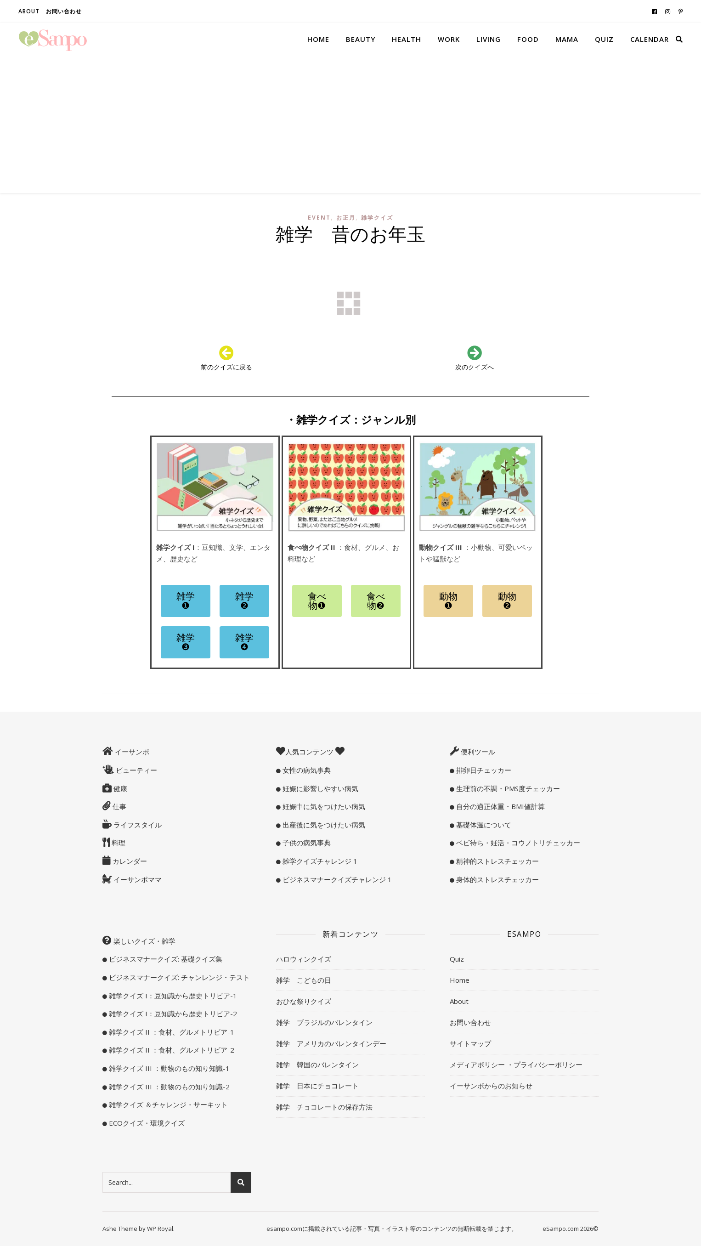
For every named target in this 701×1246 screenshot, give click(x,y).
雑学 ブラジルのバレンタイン (324, 1022)
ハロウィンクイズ (303, 958)
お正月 (346, 217)
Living (488, 39)
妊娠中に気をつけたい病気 (323, 806)
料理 (117, 842)
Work (449, 39)
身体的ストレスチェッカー (496, 879)
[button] (185, 601)
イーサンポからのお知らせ (491, 1085)
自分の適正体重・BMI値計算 (499, 806)
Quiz (604, 39)
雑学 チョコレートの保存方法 (324, 1106)
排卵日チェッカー (482, 770)
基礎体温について (482, 824)
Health (406, 39)
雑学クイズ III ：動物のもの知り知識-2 (168, 1086)
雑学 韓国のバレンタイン (317, 1064)
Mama (566, 39)
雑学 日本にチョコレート (317, 1085)
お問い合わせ (64, 11)
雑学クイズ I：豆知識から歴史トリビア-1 (172, 995)
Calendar (649, 39)
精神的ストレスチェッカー (496, 861)
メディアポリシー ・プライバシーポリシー (516, 1064)
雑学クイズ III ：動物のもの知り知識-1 (168, 1068)
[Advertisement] (350, 124)
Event (319, 217)
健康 (119, 788)
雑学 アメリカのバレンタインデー (331, 1043)
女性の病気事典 (306, 770)
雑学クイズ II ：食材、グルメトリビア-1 (170, 1031)
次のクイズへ (474, 366)
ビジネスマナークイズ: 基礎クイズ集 (164, 958)
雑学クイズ (377, 217)
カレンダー (129, 861)
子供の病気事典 (306, 842)
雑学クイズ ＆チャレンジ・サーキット (167, 1104)
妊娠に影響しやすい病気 (319, 788)
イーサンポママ (137, 879)
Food (528, 39)
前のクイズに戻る (226, 366)
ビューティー (135, 770)
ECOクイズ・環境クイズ (146, 1122)
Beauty (360, 39)
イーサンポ (131, 751)
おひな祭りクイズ (303, 1001)
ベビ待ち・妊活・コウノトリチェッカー (517, 842)
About (29, 11)
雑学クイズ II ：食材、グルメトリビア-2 (170, 1049)
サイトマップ (470, 1043)
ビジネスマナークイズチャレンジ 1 (336, 879)
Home (318, 39)
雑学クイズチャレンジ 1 (319, 861)
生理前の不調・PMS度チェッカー (507, 788)
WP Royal (160, 1228)
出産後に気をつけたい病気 (323, 824)
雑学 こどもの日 (303, 980)
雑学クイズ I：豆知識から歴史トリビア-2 (172, 1013)
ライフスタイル (137, 824)
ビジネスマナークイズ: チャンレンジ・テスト (178, 977)
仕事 (118, 806)
